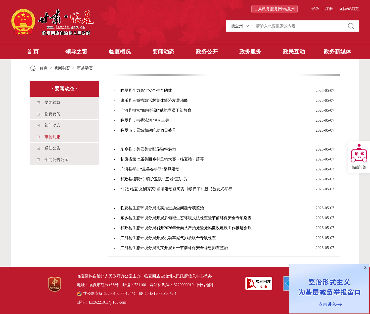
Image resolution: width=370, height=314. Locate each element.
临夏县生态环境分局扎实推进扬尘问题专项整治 (162, 208)
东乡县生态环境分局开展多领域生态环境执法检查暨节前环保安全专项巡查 (186, 218)
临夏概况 (120, 52)
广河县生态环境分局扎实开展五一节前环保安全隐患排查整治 (174, 248)
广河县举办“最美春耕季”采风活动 (150, 169)
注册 (329, 8)
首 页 (33, 52)
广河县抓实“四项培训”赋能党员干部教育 (155, 110)
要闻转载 (52, 102)
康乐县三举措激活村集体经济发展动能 (154, 100)
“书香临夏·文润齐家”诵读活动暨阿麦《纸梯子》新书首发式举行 (176, 189)
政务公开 (207, 52)
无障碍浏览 (349, 8)
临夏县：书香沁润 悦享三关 (144, 120)
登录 (315, 8)
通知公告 (52, 148)
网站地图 (205, 285)
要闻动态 (163, 52)
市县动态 (85, 68)
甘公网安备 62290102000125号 (106, 293)
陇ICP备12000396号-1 (158, 293)
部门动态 (52, 125)
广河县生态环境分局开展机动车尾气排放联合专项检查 (168, 238)
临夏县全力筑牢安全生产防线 (146, 90)
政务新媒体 (337, 52)
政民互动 (294, 52)
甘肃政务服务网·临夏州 (274, 9)
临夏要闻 (52, 114)
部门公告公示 (56, 159)
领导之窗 (76, 52)
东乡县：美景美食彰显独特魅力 (148, 149)
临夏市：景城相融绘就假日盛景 (148, 130)
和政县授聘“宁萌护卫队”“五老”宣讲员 (153, 179)
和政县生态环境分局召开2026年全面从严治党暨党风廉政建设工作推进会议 (186, 228)
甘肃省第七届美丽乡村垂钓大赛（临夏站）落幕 (162, 159)
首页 (43, 68)
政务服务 (250, 52)
